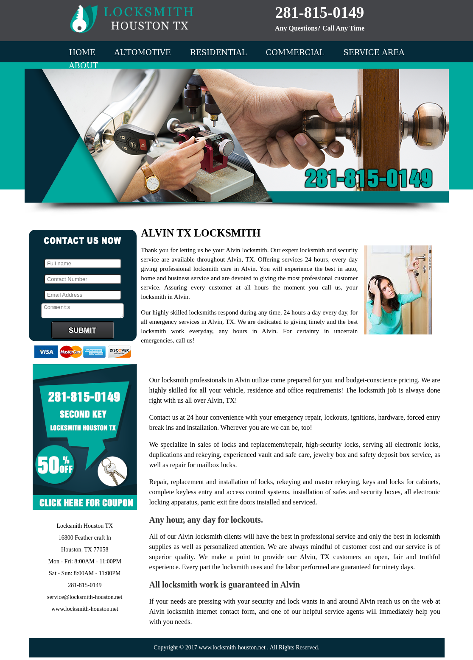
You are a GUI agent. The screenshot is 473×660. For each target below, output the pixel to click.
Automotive (143, 52)
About (83, 65)
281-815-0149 (319, 12)
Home (82, 52)
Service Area (373, 52)
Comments (82, 312)
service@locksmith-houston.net (84, 599)
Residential (218, 52)
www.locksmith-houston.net (84, 611)
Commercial (295, 52)
